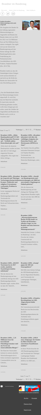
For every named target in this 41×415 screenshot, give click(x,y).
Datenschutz (28, 404)
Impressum (27, 410)
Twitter (8, 14)
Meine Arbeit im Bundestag (16, 10)
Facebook (3, 14)
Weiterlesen (4, 161)
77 (34, 130)
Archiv (26, 398)
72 (30, 130)
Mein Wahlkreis (31, 10)
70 (26, 130)
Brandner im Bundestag (14, 3)
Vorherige (19, 130)
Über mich (4, 10)
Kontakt (13, 14)
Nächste (38, 130)
